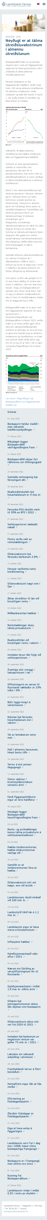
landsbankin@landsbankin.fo (16, 1212)
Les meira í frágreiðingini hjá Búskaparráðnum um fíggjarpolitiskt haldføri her (23, 401)
